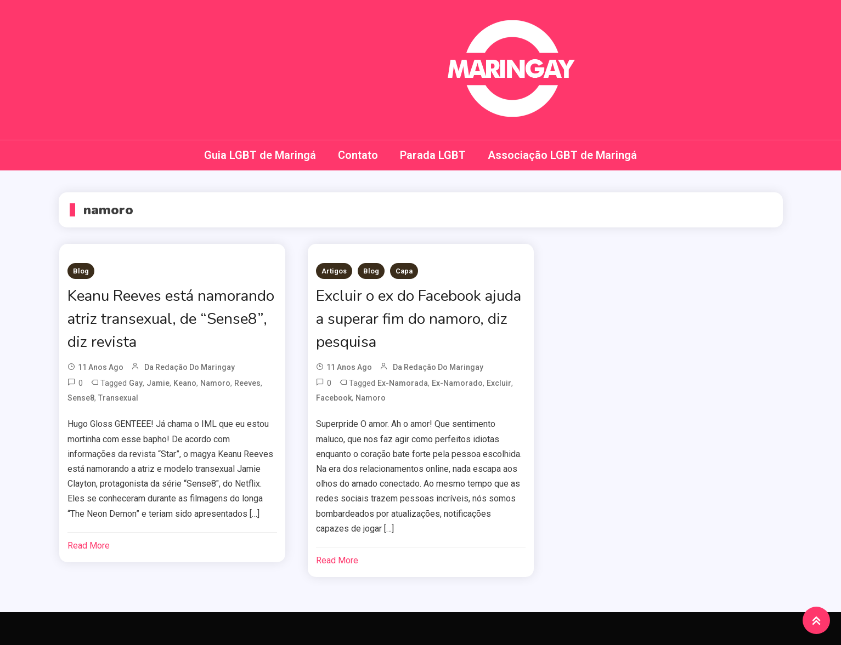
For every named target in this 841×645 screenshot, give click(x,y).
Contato (358, 155)
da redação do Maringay (189, 367)
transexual (118, 397)
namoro (215, 383)
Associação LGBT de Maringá (562, 155)
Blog (81, 271)
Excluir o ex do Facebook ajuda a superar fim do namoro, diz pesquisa (419, 319)
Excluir (499, 383)
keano (184, 383)
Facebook (334, 397)
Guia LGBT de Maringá (260, 155)
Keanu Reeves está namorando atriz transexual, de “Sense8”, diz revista (171, 319)
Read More (88, 545)
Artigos (334, 271)
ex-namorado (457, 383)
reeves (247, 383)
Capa (404, 271)
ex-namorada (402, 383)
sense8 (80, 397)
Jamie (158, 383)
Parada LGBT (433, 155)
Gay (136, 383)
